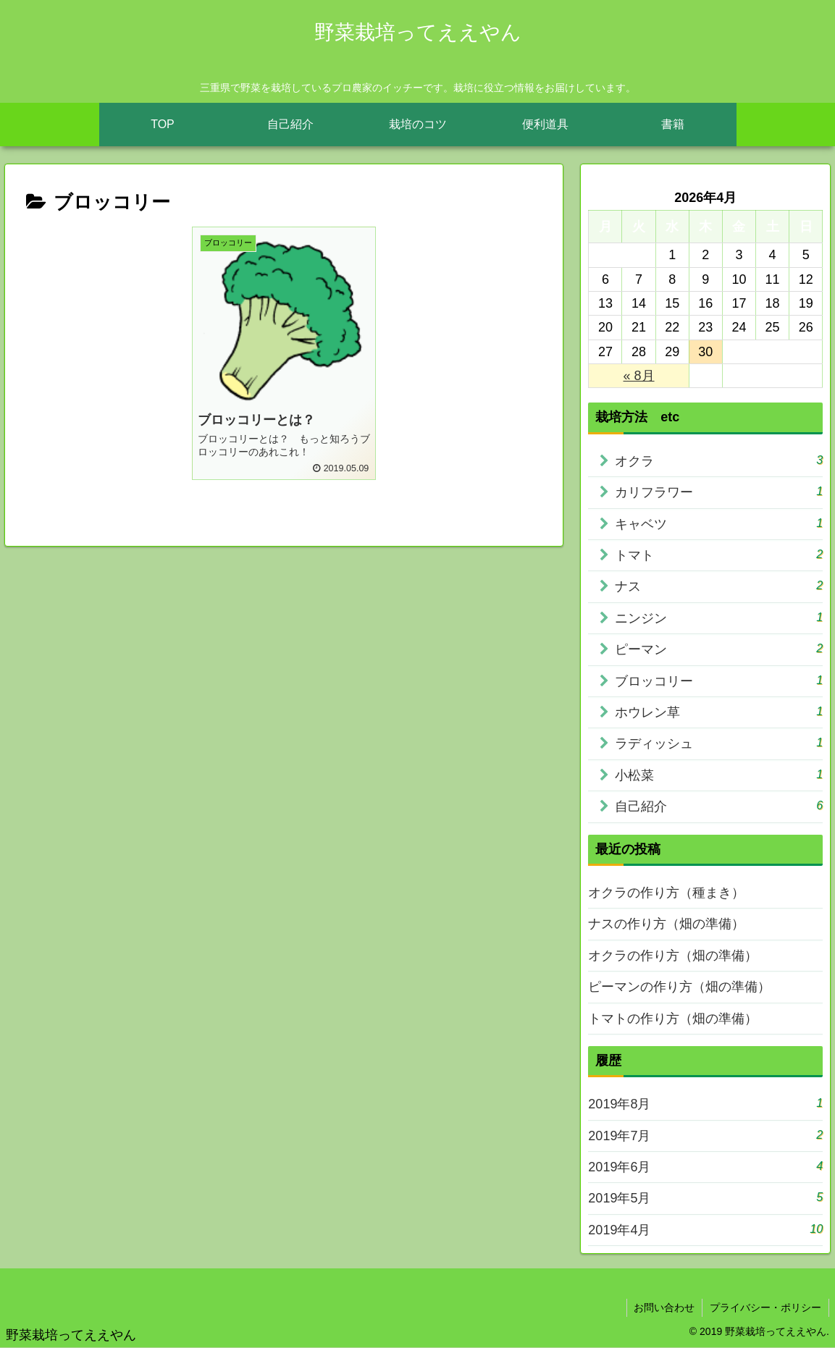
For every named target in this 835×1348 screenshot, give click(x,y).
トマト (719, 554)
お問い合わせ (664, 1307)
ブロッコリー (719, 680)
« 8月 (639, 375)
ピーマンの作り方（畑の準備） (679, 987)
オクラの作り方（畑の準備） (673, 955)
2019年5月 (705, 1197)
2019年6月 (705, 1165)
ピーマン (719, 648)
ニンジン (719, 617)
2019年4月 (705, 1228)
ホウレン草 (719, 711)
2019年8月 (705, 1102)
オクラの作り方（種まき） (666, 892)
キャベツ (719, 523)
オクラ (719, 460)
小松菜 (719, 774)
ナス (719, 585)
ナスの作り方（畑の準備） (666, 924)
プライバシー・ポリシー (765, 1307)
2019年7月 (705, 1134)
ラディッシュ (719, 742)
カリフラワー (719, 491)
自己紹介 (719, 805)
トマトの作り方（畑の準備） (673, 1018)
